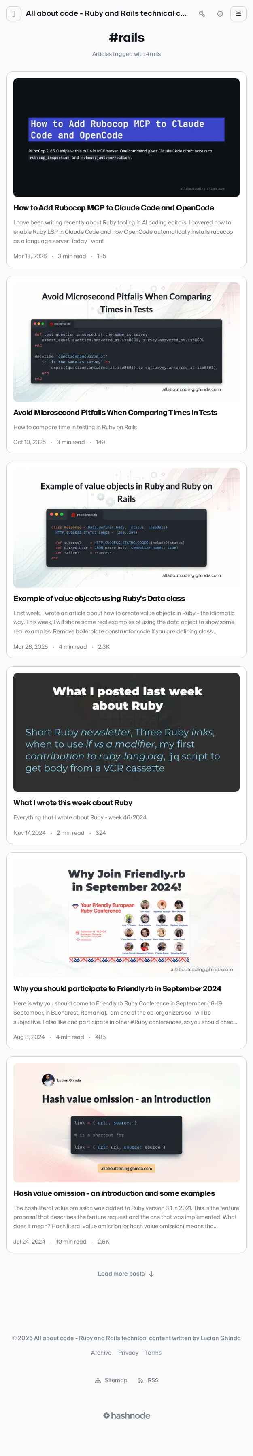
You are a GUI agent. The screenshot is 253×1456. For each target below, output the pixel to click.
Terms (153, 1353)
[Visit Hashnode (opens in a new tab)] (127, 1415)
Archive (101, 1353)
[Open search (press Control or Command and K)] (202, 13)
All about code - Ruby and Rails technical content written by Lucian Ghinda (108, 13)
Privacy (128, 1353)
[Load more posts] (127, 1274)
